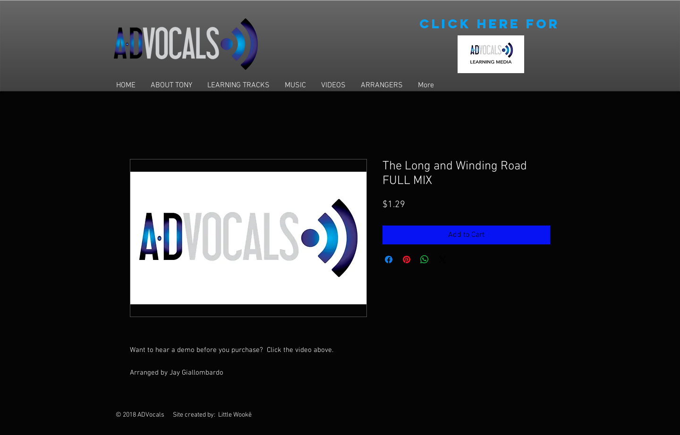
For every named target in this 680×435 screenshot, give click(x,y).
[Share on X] (442, 259)
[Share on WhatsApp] (424, 259)
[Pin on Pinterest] (406, 259)
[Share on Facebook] (388, 259)
